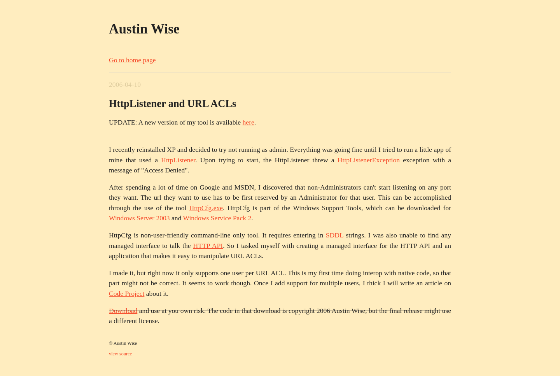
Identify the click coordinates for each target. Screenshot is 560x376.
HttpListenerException (369, 160)
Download (123, 311)
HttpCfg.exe (206, 208)
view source (120, 354)
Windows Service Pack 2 (217, 218)
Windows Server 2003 (139, 218)
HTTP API (208, 245)
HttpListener (178, 160)
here (248, 122)
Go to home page (132, 60)
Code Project (126, 293)
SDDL (334, 235)
